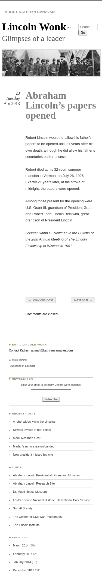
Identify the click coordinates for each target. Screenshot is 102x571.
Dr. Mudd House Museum (30, 491)
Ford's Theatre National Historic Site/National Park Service (51, 500)
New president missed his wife (33, 454)
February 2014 (22, 553)
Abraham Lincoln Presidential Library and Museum (46, 475)
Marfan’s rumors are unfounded (33, 446)
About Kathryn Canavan (30, 12)
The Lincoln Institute (26, 525)
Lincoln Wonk (34, 26)
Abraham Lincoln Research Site (34, 483)
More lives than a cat (27, 438)
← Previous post (41, 300)
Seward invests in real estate (32, 429)
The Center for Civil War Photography (38, 516)
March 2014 (21, 545)
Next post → (83, 300)
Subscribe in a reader (22, 365)
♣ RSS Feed (18, 360)
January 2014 (22, 562)
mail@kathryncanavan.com (53, 350)
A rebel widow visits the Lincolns (34, 421)
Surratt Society (23, 508)
